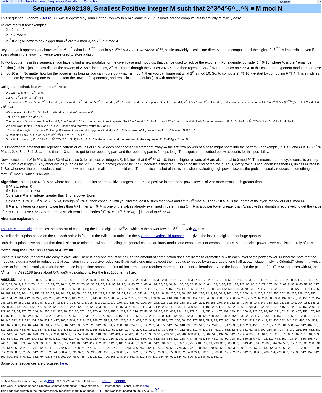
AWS (50, 381)
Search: (285, 1)
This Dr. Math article (16, 229)
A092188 (50, 18)
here (63, 363)
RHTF (99, 390)
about (106, 381)
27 (195, 229)
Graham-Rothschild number (162, 236)
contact (120, 381)
